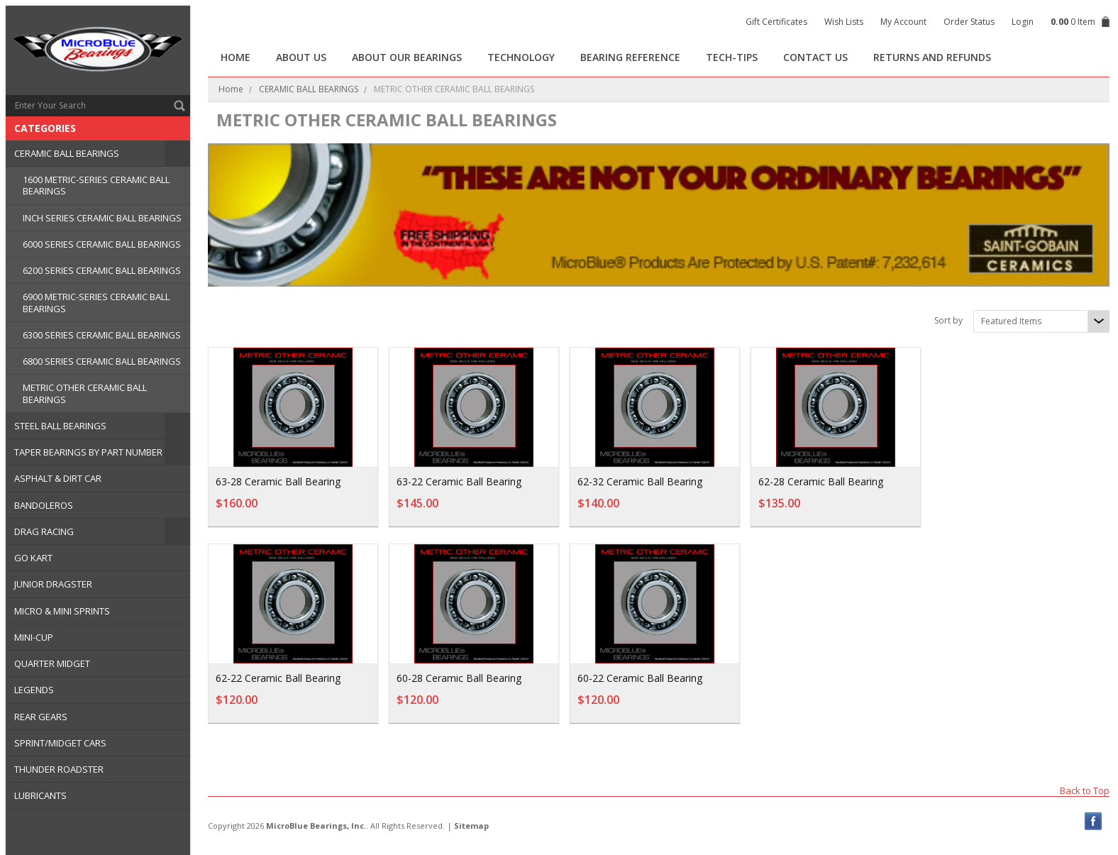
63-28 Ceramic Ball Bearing (278, 481)
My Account (903, 21)
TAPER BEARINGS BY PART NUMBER (88, 452)
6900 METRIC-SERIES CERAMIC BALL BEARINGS (96, 302)
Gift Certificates (776, 21)
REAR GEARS (40, 716)
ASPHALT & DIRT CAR (57, 478)
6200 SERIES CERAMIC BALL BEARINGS (102, 270)
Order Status (969, 21)
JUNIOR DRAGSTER (53, 584)
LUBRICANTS (40, 795)
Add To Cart (329, 510)
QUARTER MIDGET (52, 663)
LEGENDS (34, 689)
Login (1023, 21)
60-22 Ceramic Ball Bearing (639, 678)
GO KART (33, 557)
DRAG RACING (44, 531)
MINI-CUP (33, 637)
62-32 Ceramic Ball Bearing (639, 481)
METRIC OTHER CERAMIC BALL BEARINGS (85, 393)
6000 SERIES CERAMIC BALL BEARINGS (102, 244)
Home (230, 89)
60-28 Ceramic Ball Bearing (459, 678)
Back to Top (1084, 790)
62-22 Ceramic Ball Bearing (278, 678)
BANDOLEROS (43, 505)
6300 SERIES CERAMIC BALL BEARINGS (102, 335)
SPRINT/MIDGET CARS (60, 743)
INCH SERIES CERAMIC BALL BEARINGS (102, 217)
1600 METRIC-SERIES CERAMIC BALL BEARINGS (96, 185)
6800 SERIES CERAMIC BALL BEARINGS (102, 361)
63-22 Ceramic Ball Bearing (459, 481)
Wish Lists (843, 21)
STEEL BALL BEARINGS (60, 425)
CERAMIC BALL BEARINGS (66, 153)
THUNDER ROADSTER (59, 769)
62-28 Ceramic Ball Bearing (820, 481)
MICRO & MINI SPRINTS (62, 611)
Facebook (1093, 821)
